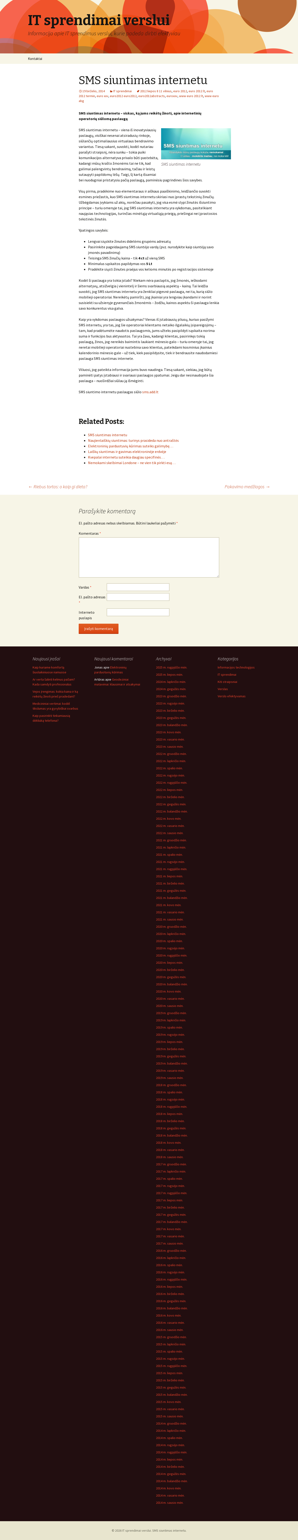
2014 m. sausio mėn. (169, 1503)
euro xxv (102, 96)
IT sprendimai (122, 91)
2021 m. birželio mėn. (170, 883)
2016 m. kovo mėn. (168, 1315)
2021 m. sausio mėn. (169, 919)
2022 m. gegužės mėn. (171, 804)
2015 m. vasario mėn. (170, 1409)
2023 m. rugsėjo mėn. (170, 703)
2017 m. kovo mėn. (168, 1229)
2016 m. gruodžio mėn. (171, 1250)
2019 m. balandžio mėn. (172, 1063)
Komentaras (90, 533)
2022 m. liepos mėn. (169, 790)
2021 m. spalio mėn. (169, 854)
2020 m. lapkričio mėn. (171, 934)
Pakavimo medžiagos (247, 486)
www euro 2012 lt (191, 96)
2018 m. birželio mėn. (170, 1121)
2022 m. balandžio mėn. (172, 811)
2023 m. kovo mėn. (168, 732)
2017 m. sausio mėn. (169, 1243)
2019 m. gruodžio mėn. (171, 1013)
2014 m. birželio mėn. (170, 1467)
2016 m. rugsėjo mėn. (170, 1272)
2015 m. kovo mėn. (168, 1402)
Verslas (223, 689)
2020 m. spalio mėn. (169, 941)
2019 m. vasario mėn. (170, 1070)
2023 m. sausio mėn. (169, 746)
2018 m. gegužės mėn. (171, 1128)
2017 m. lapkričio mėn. (171, 1171)
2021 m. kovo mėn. (168, 905)
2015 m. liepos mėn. (169, 1373)
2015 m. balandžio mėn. (172, 1395)
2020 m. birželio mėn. (170, 970)
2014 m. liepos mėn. (169, 1459)
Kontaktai (35, 58)
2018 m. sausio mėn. (169, 1157)
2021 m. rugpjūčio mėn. (171, 869)
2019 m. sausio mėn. (169, 1078)
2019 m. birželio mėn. (170, 1049)
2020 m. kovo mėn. (168, 991)
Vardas (85, 587)
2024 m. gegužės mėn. (171, 689)
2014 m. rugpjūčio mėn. (171, 1452)
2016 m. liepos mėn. (169, 1286)
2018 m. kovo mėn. (168, 1142)
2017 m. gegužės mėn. (171, 1214)
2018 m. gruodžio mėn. (171, 1085)
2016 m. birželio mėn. (170, 1294)
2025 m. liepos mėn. (169, 674)
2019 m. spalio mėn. (169, 1027)
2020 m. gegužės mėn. (171, 977)
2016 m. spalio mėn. (169, 1265)
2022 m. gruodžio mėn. (171, 754)
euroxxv (171, 96)
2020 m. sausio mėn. (169, 1006)
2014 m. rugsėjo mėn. (170, 1445)
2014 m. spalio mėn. (169, 1438)
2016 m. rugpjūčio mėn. (171, 1279)
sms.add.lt (150, 392)
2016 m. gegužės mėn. (171, 1301)
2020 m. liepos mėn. (169, 962)
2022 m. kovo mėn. (168, 818)
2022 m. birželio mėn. (170, 797)
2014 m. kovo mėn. (168, 1488)
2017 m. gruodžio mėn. (171, 1164)
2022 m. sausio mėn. (169, 833)
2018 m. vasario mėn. (170, 1150)
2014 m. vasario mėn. (170, 1495)
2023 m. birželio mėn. (170, 710)
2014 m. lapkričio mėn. (171, 1431)
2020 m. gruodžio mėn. (171, 926)
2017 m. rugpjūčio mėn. (171, 1193)
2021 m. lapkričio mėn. (171, 847)
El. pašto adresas (92, 600)
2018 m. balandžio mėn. (172, 1135)
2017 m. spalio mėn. (169, 1178)
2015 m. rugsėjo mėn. (170, 1359)
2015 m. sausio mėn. (169, 1416)
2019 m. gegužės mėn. (171, 1056)
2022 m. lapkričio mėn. (171, 761)
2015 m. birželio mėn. (170, 1380)
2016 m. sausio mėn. (169, 1330)
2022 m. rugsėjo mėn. (170, 775)
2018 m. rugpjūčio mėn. (171, 1106)
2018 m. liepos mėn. (169, 1114)
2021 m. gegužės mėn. (171, 890)
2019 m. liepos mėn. (169, 1042)
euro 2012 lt (197, 91)
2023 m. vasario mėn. (170, 739)
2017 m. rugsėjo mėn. (170, 1186)
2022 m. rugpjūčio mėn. (171, 782)
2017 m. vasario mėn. (170, 1236)
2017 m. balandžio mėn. (172, 1222)
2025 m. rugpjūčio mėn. (171, 667)
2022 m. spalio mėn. (169, 768)
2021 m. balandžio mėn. (172, 898)
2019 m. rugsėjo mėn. (170, 1034)
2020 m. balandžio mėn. (172, 984)
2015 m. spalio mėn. (169, 1351)
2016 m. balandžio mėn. (172, 1308)
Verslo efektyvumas (232, 696)
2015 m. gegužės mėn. (171, 1387)
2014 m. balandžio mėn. (172, 1481)
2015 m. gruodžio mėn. (171, 1337)
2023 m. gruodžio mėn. (171, 696)
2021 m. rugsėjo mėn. (170, 862)
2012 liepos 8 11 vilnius (156, 91)
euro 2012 (180, 91)
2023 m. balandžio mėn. (172, 725)
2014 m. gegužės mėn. (171, 1474)
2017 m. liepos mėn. (169, 1200)
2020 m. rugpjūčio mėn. (171, 955)
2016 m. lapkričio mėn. (171, 1258)
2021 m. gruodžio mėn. (171, 840)
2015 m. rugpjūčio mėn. (171, 1366)
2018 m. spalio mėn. (169, 1092)
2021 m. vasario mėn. (170, 912)
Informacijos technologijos (236, 667)
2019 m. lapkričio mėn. (171, 1020)
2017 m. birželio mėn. (170, 1207)
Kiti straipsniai (227, 682)
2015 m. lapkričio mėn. (171, 1344)
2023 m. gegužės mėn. (171, 718)
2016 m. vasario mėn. (170, 1322)
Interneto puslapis (87, 615)
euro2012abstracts (151, 96)
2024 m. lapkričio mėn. (171, 682)
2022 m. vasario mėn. (170, 826)
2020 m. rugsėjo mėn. (170, 948)
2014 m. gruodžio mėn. (171, 1423)
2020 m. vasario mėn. (170, 998)
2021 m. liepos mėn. (169, 876)
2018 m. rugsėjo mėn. (170, 1099)
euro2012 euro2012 (123, 96)
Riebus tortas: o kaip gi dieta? (57, 486)
